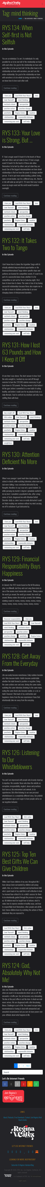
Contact (27, 1117)
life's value (8, 417)
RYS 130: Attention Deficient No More (20, 458)
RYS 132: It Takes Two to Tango (19, 244)
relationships (9, 117)
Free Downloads (19, 1117)
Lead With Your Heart (23, 95)
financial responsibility (12, 618)
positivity (7, 112)
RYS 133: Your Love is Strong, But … (21, 136)
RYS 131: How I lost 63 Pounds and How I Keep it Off (21, 351)
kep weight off (9, 412)
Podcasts (10, 1117)
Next (28, 1065)
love (36, 95)
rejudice (32, 112)
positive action (9, 108)
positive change (25, 108)
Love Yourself (9, 99)
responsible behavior (25, 117)
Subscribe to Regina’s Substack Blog (22, 1165)
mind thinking (23, 99)
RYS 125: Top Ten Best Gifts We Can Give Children (20, 861)
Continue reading (10, 87)
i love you (7, 95)
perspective (24, 104)
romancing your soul (11, 121)
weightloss (8, 443)
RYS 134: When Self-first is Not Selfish (17, 34)
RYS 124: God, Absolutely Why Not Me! (21, 972)
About (5, 1117)
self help (26, 121)
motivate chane (9, 104)
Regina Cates (20, 112)
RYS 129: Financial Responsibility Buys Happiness (21, 565)
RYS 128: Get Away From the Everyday (21, 659)
